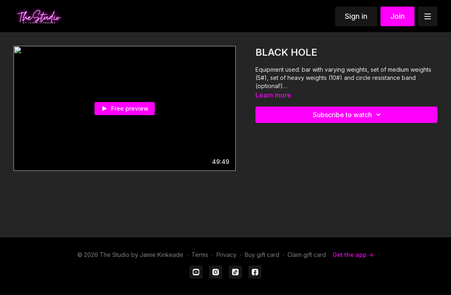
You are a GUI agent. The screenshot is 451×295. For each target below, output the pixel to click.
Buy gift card (262, 254)
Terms (199, 254)
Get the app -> (353, 254)
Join (397, 16)
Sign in (356, 16)
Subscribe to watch (348, 115)
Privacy (226, 254)
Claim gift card (306, 254)
